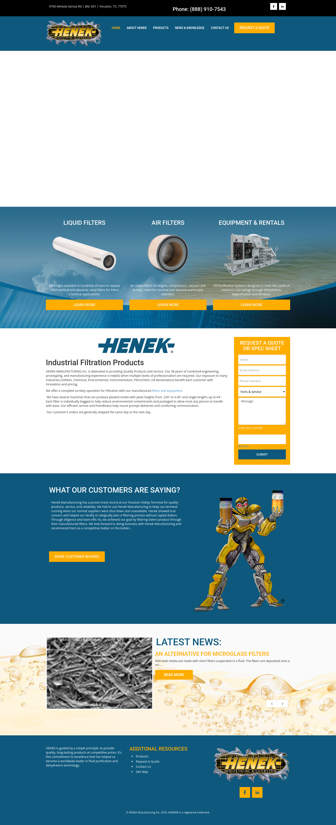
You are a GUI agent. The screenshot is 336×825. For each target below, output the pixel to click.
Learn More (84, 304)
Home (116, 28)
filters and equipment (167, 391)
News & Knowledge (189, 28)
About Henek (137, 28)
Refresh (243, 446)
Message (262, 411)
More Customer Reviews (77, 556)
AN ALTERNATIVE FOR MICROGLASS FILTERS (212, 654)
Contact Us (220, 28)
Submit (262, 454)
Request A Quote (254, 28)
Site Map (142, 772)
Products (161, 28)
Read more (174, 674)
